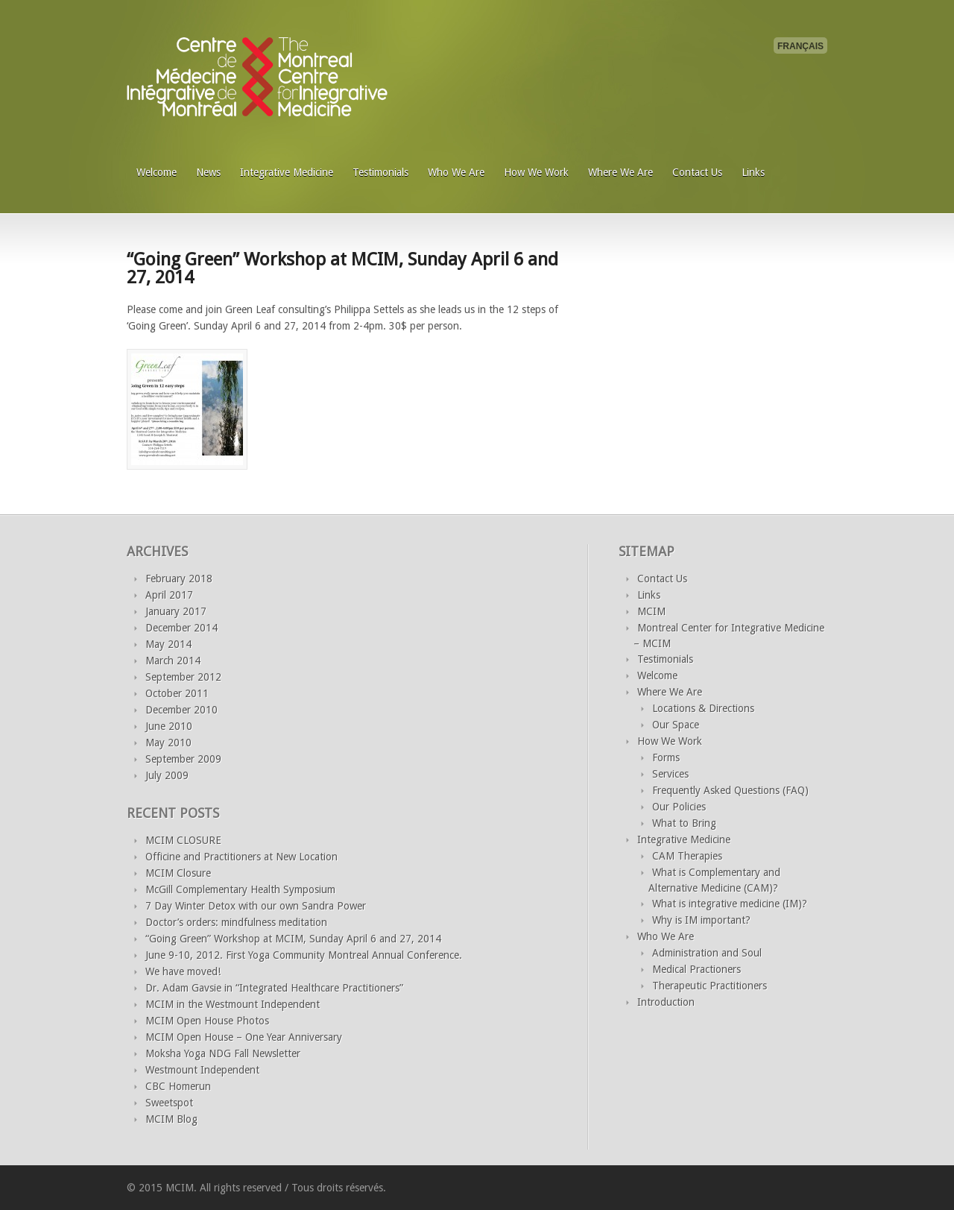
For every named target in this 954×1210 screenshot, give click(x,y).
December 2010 (181, 710)
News (208, 172)
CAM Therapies (687, 856)
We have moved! (183, 971)
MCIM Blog (171, 1119)
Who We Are (456, 172)
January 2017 (175, 611)
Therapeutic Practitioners (709, 986)
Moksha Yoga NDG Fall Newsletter (222, 1053)
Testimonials (380, 172)
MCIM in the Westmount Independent (232, 1004)
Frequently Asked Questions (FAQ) (730, 790)
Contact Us (697, 172)
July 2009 (167, 775)
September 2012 (183, 677)
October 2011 (177, 693)
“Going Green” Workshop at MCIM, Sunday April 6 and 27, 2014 (342, 268)
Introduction (666, 1002)
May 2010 (168, 743)
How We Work (536, 172)
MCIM (651, 611)
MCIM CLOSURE (183, 840)
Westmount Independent (202, 1070)
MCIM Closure (178, 873)
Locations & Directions (703, 708)
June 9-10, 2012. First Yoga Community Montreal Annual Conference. (303, 955)
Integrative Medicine (286, 172)
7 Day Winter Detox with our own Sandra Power (255, 906)
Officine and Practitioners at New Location (241, 857)
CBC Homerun (178, 1086)
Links (753, 172)
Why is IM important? (701, 920)
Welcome (156, 172)
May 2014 (168, 644)
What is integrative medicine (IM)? (729, 904)
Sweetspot (169, 1103)
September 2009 (183, 759)
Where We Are (620, 172)
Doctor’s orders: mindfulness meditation (236, 922)
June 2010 (168, 726)
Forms (666, 757)
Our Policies (679, 807)
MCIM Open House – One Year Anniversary (243, 1037)
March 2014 (172, 661)
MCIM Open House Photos (207, 1021)
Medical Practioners (696, 969)
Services (670, 774)
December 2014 (181, 628)
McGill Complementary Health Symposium (240, 889)
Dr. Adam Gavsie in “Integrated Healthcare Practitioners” (274, 988)
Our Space (675, 725)
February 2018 (178, 578)
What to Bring (684, 823)
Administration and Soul (707, 953)
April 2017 (169, 595)
